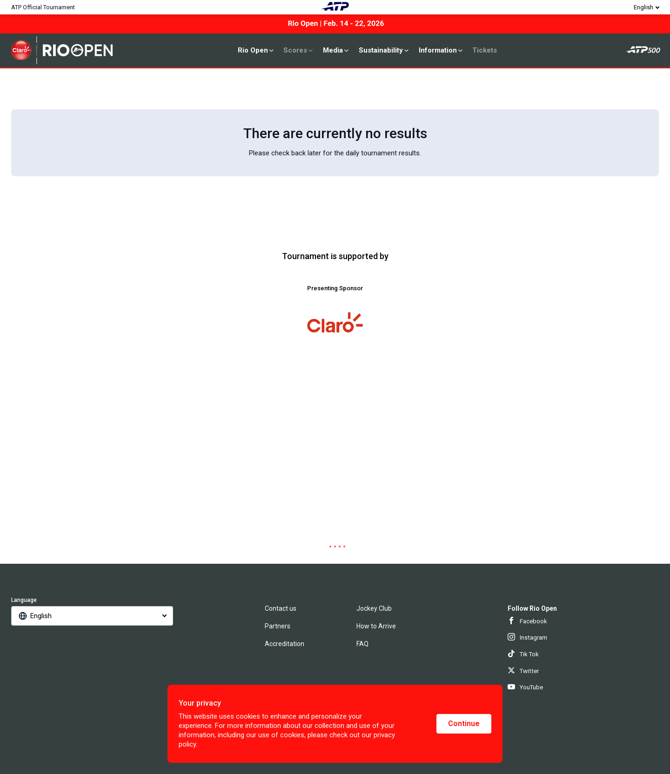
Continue (464, 723)
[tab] (325, 546)
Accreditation (284, 643)
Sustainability (384, 50)
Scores (298, 50)
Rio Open (256, 50)
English (643, 7)
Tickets (484, 50)
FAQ (362, 643)
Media (336, 50)
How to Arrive (376, 626)
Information (441, 50)
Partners (277, 626)
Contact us (280, 608)
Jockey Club (374, 608)
